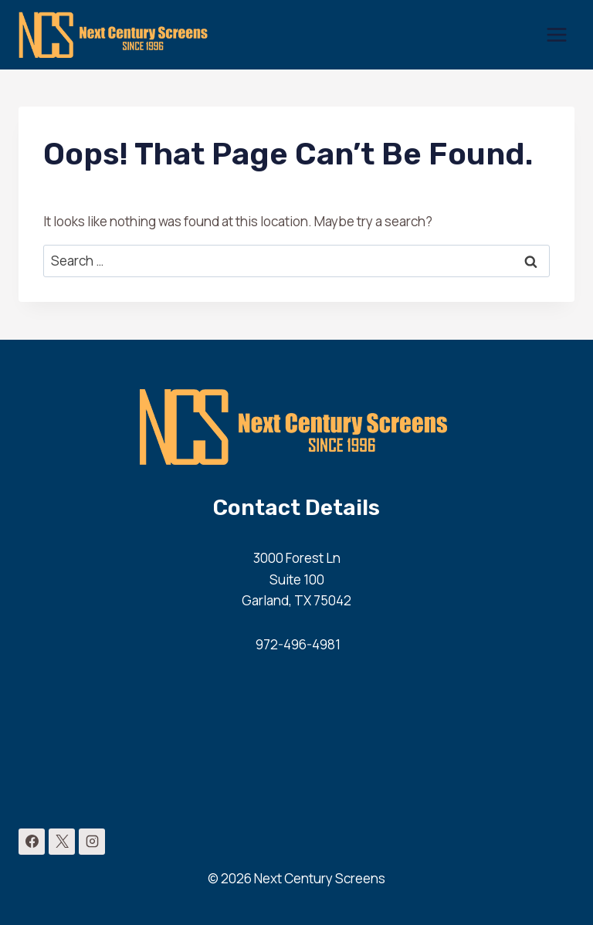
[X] (62, 841)
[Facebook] (32, 841)
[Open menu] (556, 34)
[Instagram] (92, 841)
